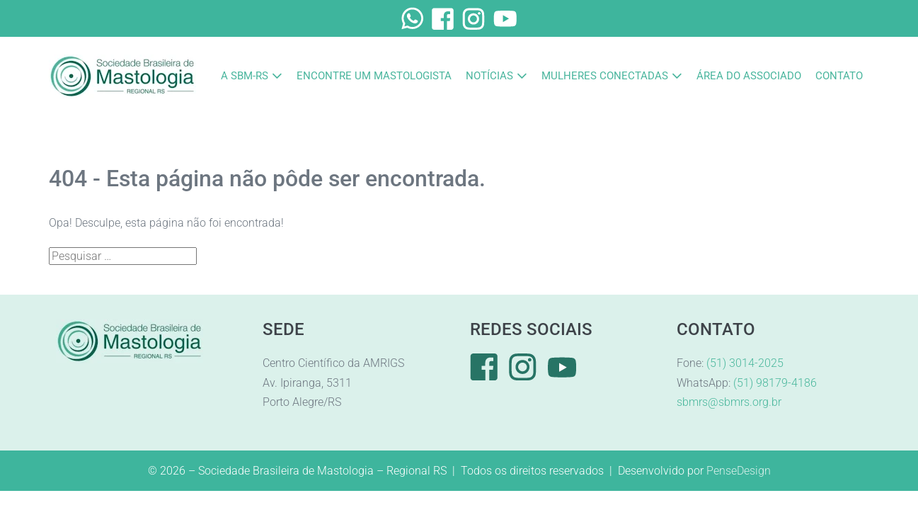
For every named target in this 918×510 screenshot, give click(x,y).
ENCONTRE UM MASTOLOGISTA (374, 75)
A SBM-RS (244, 75)
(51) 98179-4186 (775, 383)
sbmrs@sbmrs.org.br (729, 402)
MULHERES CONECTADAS (604, 75)
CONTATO (839, 75)
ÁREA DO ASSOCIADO (748, 75)
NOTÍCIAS (489, 75)
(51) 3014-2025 (745, 363)
